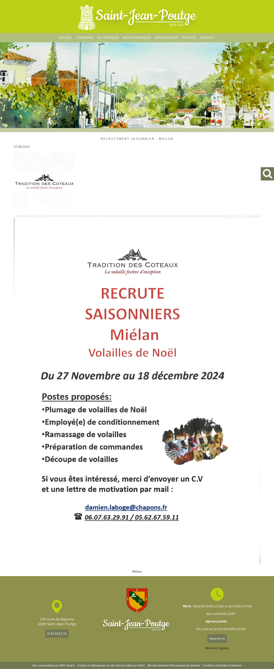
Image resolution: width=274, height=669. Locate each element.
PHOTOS (189, 37)
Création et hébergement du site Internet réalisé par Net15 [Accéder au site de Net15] (111, 665)
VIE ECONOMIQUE (137, 37)
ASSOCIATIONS (166, 37)
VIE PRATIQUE (108, 37)
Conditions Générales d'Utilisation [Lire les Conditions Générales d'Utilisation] (222, 665)
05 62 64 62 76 (56, 633)
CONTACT (207, 37)
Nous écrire (217, 638)
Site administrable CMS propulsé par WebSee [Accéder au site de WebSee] (173, 665)
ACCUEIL (65, 37)
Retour (137, 571)
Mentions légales (217, 648)
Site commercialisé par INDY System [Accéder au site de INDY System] (53, 665)
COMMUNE (84, 37)
